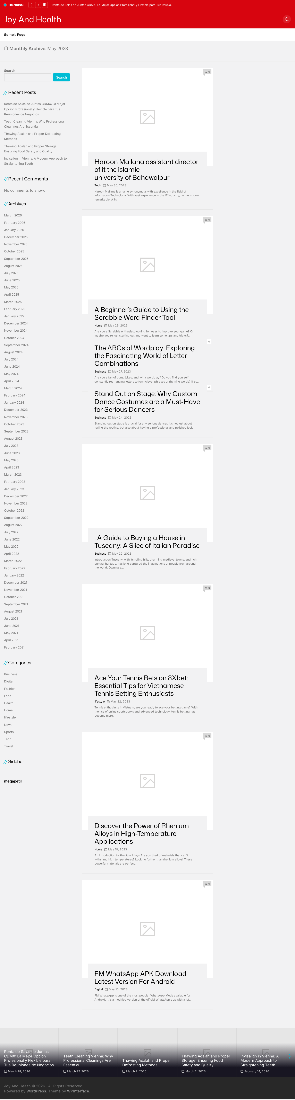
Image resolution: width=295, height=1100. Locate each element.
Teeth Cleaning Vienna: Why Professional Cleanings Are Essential (88, 1060)
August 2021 (13, 611)
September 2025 (16, 259)
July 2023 (11, 446)
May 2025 (11, 287)
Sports (9, 732)
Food (7, 696)
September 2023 (16, 431)
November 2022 (15, 503)
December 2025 (16, 237)
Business (100, 371)
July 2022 (11, 532)
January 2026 (14, 230)
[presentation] (289, 1056)
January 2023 (14, 489)
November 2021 (15, 590)
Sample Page (14, 35)
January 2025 (14, 316)
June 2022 (12, 539)
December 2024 (16, 323)
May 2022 (11, 546)
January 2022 (14, 575)
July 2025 (11, 273)
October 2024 (14, 338)
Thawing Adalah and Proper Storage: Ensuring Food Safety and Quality (206, 1060)
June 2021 (11, 626)
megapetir (13, 781)
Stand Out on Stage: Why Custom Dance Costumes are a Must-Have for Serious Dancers (147, 401)
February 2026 (14, 223)
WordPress (36, 1091)
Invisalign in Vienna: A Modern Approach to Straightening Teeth (260, 1060)
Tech (97, 185)
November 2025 (15, 244)
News (8, 725)
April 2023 (11, 467)
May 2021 (11, 633)
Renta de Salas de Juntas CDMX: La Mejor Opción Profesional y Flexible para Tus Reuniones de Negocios (122, 5)
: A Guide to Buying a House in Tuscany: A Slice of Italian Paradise (147, 541)
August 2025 (13, 266)
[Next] (38, 5)
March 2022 (13, 561)
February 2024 (14, 395)
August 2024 (13, 352)
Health (9, 703)
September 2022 (16, 518)
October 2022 (14, 510)
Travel (8, 746)
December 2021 (15, 582)
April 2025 (11, 294)
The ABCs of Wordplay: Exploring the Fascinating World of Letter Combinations (144, 355)
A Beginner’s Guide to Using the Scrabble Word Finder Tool (141, 313)
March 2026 (13, 215)
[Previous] (31, 5)
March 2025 (13, 302)
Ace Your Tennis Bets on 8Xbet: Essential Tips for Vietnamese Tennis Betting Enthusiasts (141, 685)
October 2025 (14, 251)
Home (98, 325)
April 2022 (11, 554)
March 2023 (13, 474)
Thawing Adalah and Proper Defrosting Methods (146, 1062)
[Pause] (45, 5)
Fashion (10, 689)
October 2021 (14, 597)
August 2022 (13, 525)
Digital (98, 989)
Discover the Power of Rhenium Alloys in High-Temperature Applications (141, 833)
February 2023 (14, 482)
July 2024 (11, 359)
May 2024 (11, 374)
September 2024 (16, 345)
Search (9, 71)
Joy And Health (32, 19)
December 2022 (16, 496)
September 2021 (16, 604)
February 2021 (14, 647)
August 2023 (13, 438)
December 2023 (16, 410)
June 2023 (12, 453)
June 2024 (12, 366)
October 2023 (14, 424)
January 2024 (14, 402)
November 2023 (15, 417)
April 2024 (11, 381)
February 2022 (14, 568)
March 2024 (13, 388)
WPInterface (78, 1091)
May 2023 (11, 460)
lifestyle (99, 701)
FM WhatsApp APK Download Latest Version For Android (140, 977)
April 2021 (11, 640)
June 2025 (12, 280)
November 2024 (16, 330)
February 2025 (14, 309)
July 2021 (11, 618)
